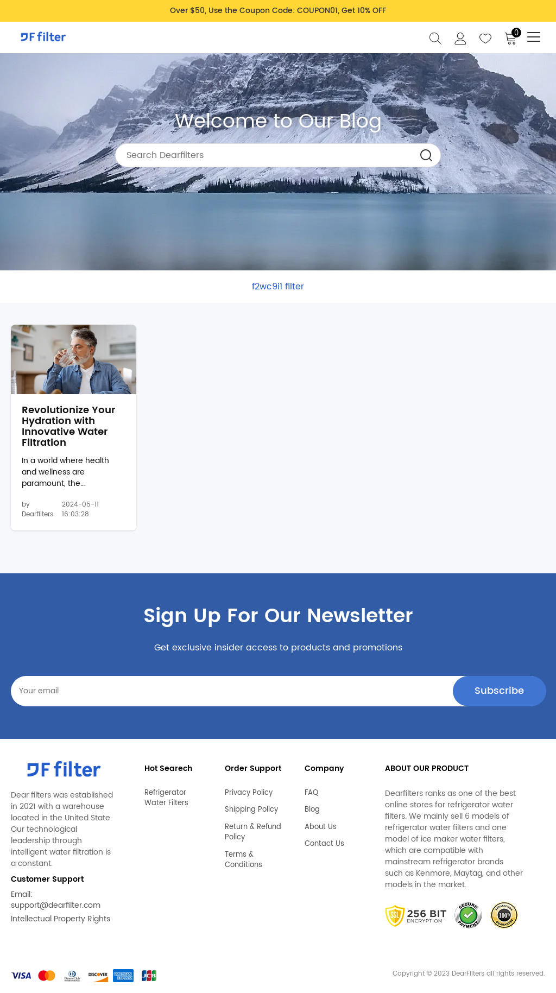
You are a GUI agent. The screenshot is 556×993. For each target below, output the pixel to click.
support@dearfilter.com (55, 905)
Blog (312, 810)
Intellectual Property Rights (60, 919)
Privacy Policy (249, 793)
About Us (321, 827)
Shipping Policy (251, 810)
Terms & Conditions (243, 860)
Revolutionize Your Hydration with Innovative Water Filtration (68, 426)
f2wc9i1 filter (278, 287)
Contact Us (324, 844)
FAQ (311, 793)
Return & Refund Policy (253, 832)
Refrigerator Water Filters (166, 798)
